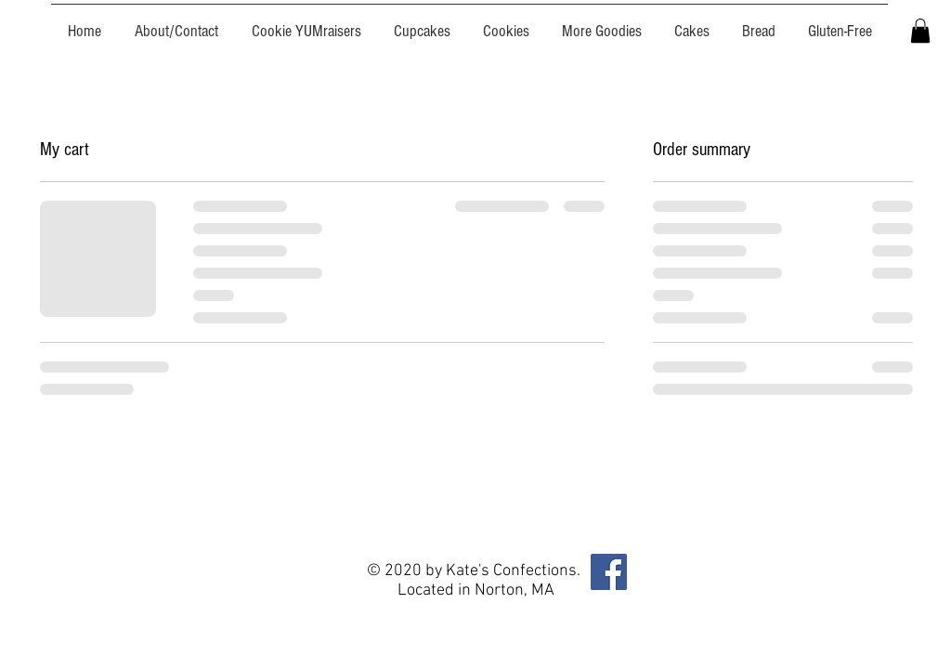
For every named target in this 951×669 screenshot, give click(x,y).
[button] (920, 31)
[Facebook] (609, 572)
